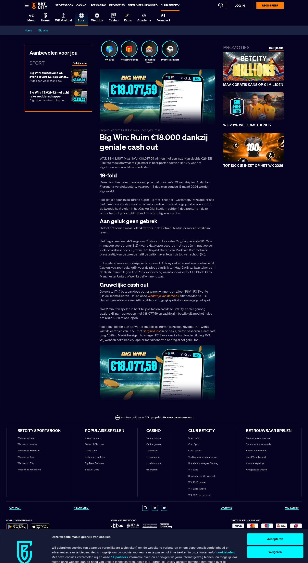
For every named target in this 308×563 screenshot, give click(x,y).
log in (240, 5)
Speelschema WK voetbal (201, 476)
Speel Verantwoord (256, 457)
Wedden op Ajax (26, 457)
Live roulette (152, 457)
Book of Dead (92, 469)
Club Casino (194, 450)
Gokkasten (152, 469)
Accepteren (275, 508)
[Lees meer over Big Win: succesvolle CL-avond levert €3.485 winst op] (58, 77)
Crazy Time (91, 450)
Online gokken (154, 444)
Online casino (153, 438)
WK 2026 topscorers (199, 495)
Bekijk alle (276, 48)
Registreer (270, 5)
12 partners (119, 526)
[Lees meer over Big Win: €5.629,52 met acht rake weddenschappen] (58, 97)
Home (28, 30)
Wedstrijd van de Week (163, 296)
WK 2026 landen (197, 488)
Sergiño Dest (152, 331)
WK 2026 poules (197, 482)
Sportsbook (64, 5)
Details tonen (61, 555)
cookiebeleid (226, 521)
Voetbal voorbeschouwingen (203, 457)
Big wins (43, 30)
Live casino (98, 5)
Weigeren (275, 521)
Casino (81, 5)
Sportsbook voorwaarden (259, 444)
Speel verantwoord (143, 5)
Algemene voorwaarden (258, 438)
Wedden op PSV (26, 463)
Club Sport (194, 444)
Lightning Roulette (95, 457)
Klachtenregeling (255, 463)
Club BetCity (170, 5)
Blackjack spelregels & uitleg (203, 463)
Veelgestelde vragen (256, 469)
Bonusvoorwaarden (256, 450)
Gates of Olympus (94, 444)
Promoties (117, 5)
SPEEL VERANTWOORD (180, 417)
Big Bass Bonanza (94, 463)
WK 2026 (193, 469)
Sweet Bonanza (93, 438)
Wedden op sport (26, 438)
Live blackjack (153, 463)
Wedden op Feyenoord (29, 469)
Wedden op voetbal (28, 444)
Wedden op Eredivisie (29, 450)
